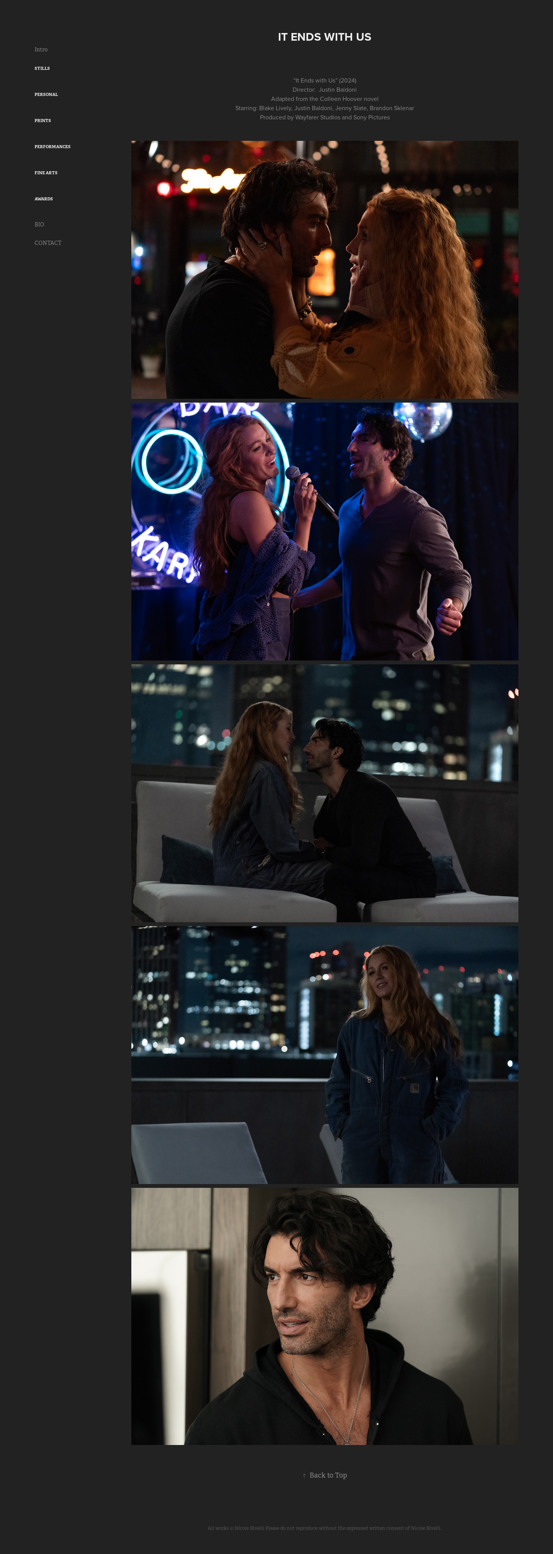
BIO (39, 224)
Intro (41, 49)
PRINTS (43, 120)
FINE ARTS (46, 172)
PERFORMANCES (53, 146)
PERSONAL (46, 94)
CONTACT (48, 242)
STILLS (42, 68)
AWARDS (44, 198)
